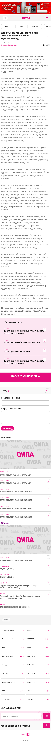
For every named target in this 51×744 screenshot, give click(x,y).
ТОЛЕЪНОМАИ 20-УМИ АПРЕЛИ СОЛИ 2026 (16, 500)
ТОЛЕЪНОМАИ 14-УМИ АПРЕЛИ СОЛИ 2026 (16, 492)
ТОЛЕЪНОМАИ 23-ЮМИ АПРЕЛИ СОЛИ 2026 (16, 509)
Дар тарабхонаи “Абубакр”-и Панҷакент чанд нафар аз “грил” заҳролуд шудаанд (20, 597)
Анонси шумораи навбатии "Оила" (17, 351)
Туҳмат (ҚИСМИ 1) (7, 568)
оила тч (6, 619)
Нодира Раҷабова (8, 45)
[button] (47, 18)
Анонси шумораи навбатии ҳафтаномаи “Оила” (22, 342)
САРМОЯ (21, 26)
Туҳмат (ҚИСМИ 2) (7, 577)
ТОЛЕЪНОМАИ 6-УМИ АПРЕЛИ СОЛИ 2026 (15, 483)
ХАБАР (7, 26)
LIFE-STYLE (35, 26)
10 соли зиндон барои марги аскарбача (15, 607)
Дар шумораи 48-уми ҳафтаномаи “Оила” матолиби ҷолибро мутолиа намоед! (24, 362)
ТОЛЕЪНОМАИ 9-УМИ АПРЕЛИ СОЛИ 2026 (15, 475)
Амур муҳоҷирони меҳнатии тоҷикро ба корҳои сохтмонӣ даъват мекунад (19, 586)
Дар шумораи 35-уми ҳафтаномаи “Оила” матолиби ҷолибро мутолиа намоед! (24, 332)
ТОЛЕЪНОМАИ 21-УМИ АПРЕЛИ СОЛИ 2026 (16, 517)
